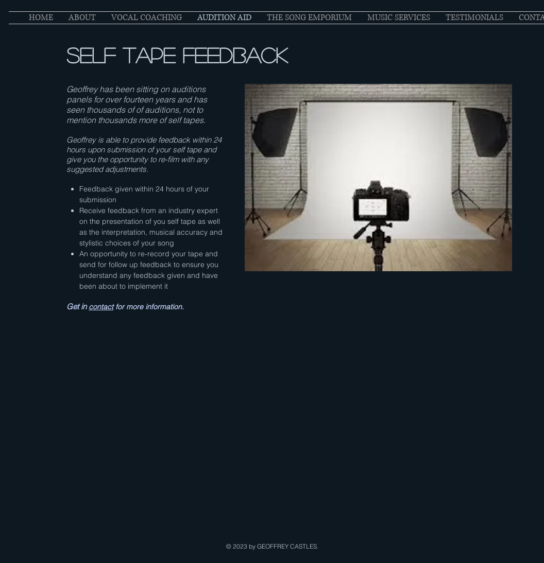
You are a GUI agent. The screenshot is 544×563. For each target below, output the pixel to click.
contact (101, 306)
